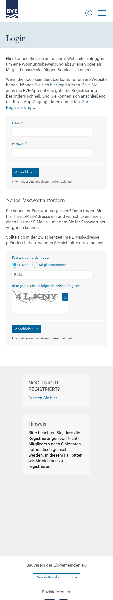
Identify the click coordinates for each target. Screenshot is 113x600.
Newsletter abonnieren (54, 577)
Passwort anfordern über (31, 257)
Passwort (19, 144)
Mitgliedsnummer (52, 265)
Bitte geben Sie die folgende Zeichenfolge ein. (47, 286)
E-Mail (16, 123)
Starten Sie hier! (43, 398)
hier (54, 85)
